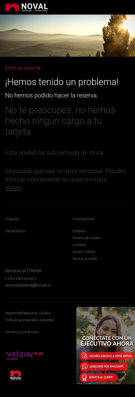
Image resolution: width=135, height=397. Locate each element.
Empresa (79, 231)
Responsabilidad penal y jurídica (28, 313)
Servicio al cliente (85, 258)
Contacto (79, 245)
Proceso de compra (87, 238)
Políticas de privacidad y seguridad (29, 320)
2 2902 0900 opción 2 (20, 278)
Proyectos (12, 219)
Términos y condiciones (22, 332)
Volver (13, 187)
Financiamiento (84, 219)
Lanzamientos (15, 231)
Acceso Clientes (84, 252)
